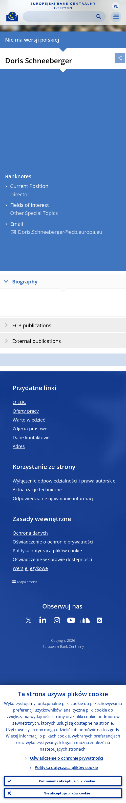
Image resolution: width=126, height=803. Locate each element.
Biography (19, 281)
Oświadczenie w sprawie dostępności (52, 559)
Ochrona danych (30, 533)
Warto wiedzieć (29, 420)
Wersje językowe (30, 568)
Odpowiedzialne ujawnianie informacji (54, 498)
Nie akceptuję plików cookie (67, 793)
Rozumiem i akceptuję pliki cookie (67, 781)
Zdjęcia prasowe (30, 429)
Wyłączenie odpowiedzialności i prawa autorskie (64, 481)
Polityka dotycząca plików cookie (47, 551)
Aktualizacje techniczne (37, 490)
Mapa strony (27, 582)
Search (99, 16)
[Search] (60, 16)
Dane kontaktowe (31, 437)
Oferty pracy (26, 411)
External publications (31, 340)
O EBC (19, 402)
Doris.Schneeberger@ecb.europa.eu (60, 232)
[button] (115, 6)
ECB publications (26, 325)
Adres (19, 446)
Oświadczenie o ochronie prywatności (53, 542)
